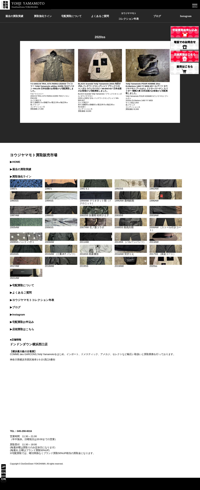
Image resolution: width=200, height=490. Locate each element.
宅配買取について (71, 16)
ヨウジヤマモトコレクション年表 (33, 299)
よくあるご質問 (100, 16)
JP (3, 467)
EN (3, 473)
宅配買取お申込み (23, 321)
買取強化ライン (43, 16)
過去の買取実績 (14, 16)
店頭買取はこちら (23, 329)
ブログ (157, 16)
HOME (16, 161)
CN (3, 479)
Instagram (186, 16)
